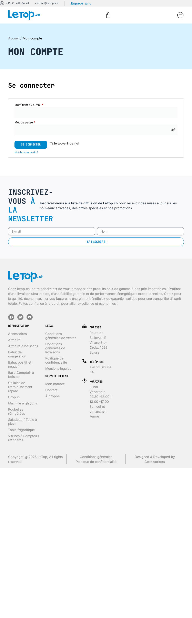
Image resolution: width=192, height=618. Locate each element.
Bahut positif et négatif (19, 364)
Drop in (14, 397)
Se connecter (31, 144)
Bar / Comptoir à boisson (21, 375)
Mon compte (55, 384)
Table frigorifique (21, 430)
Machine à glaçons (22, 403)
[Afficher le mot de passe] (173, 130)
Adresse (95, 327)
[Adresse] (84, 326)
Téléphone (97, 362)
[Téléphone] (84, 361)
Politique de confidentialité (56, 360)
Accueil (13, 38)
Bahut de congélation (17, 354)
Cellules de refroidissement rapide (20, 387)
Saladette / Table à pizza (22, 422)
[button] (180, 15)
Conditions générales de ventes (60, 336)
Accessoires (17, 334)
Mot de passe (32, 122)
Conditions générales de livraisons (55, 348)
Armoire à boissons (23, 346)
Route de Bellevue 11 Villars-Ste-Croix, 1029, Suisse (99, 342)
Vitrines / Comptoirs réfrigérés (23, 438)
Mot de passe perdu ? (26, 152)
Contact (51, 390)
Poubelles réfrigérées (16, 411)
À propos (52, 396)
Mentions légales (58, 368)
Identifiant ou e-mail (36, 104)
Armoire (14, 340)
